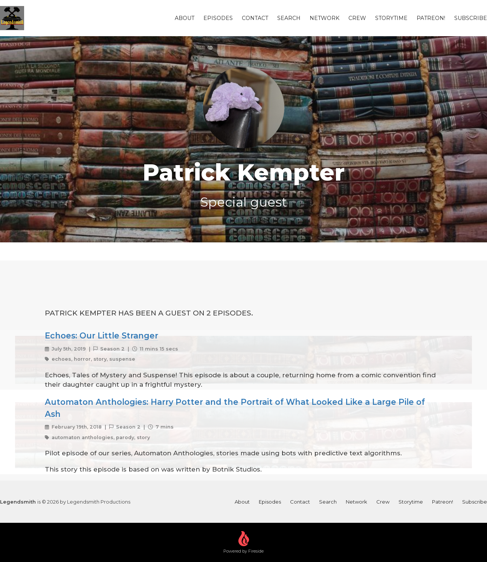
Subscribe (470, 18)
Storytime (391, 18)
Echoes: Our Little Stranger (101, 335)
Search (289, 18)
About (184, 18)
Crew (357, 18)
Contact (255, 18)
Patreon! (431, 18)
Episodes (218, 18)
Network (324, 18)
